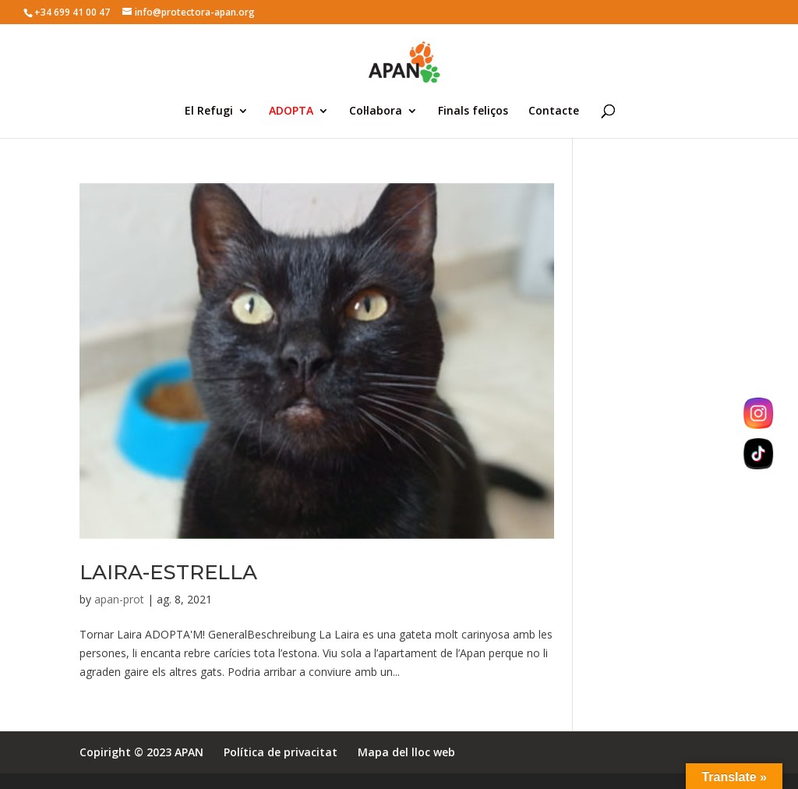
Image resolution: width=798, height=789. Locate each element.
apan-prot (119, 599)
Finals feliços (473, 111)
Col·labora (375, 111)
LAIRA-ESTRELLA (168, 572)
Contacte (553, 111)
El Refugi (209, 111)
